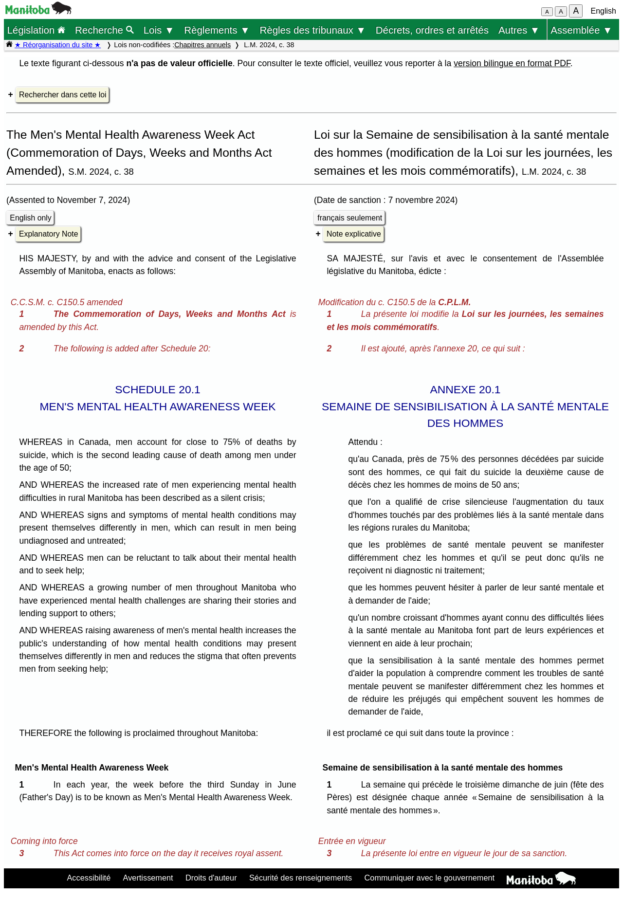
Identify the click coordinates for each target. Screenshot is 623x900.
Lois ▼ (159, 30)
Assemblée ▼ (581, 30)
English (603, 11)
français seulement (349, 218)
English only (30, 218)
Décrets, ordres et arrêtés (432, 30)
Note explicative (354, 234)
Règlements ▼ (217, 30)
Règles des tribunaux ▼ (313, 30)
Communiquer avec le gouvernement (430, 877)
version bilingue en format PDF (512, 63)
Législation (36, 30)
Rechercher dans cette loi (62, 95)
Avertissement (148, 877)
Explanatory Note (48, 234)
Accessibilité (88, 877)
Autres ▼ (519, 30)
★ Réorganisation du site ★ (58, 45)
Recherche (104, 30)
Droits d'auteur (211, 877)
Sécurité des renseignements (300, 877)
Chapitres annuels (202, 45)
